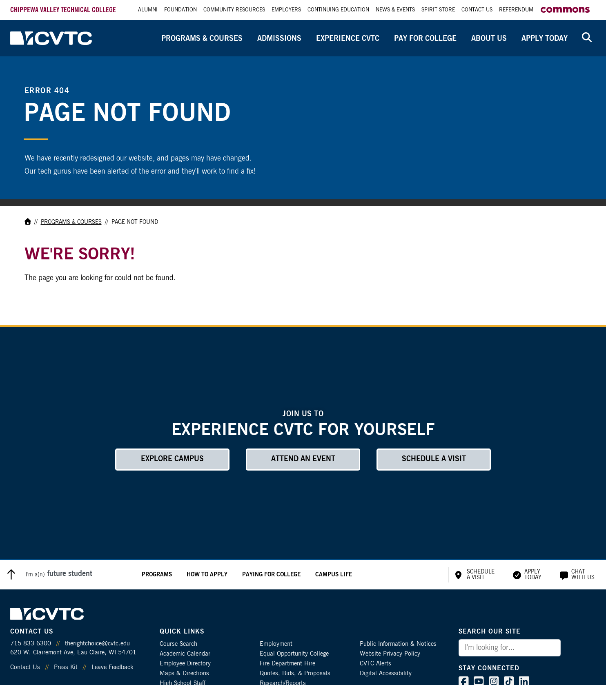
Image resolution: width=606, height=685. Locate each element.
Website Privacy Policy (390, 654)
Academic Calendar (185, 654)
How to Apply (207, 575)
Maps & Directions (184, 673)
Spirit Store (438, 10)
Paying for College (271, 575)
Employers (286, 10)
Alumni (148, 10)
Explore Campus (172, 459)
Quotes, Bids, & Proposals (295, 673)
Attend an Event (303, 459)
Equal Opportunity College (294, 654)
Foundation (180, 10)
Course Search (178, 644)
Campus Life (333, 575)
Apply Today (544, 38)
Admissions (279, 38)
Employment (276, 644)
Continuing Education (338, 10)
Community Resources (234, 10)
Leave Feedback (112, 667)
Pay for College (425, 38)
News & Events (395, 10)
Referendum (516, 10)
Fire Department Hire (287, 663)
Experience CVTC (347, 38)
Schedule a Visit (434, 459)
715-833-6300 (30, 643)
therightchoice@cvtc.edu (97, 643)
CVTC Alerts (375, 663)
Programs (157, 575)
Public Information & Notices (398, 644)
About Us (489, 38)
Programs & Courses (202, 38)
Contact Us (476, 10)
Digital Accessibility (386, 673)
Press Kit (66, 667)
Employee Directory (185, 663)
